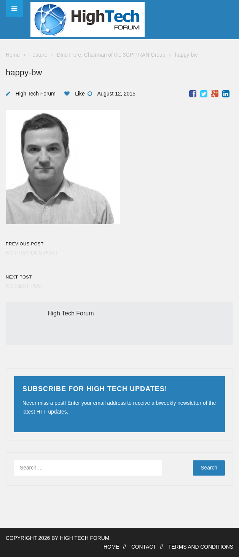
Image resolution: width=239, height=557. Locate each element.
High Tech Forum (36, 94)
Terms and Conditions (200, 547)
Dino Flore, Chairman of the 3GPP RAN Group (111, 55)
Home (13, 55)
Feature (38, 55)
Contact (143, 547)
